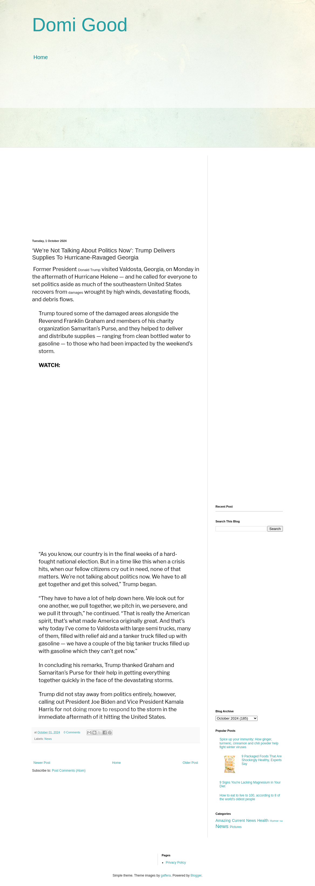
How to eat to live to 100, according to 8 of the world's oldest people (250, 797)
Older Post (190, 763)
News (48, 738)
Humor (274, 820)
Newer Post (41, 763)
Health (263, 820)
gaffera (166, 875)
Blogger (196, 875)
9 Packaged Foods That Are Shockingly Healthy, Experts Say (262, 760)
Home (40, 57)
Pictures (235, 827)
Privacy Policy (176, 862)
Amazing (223, 820)
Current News (244, 820)
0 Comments (72, 732)
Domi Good (80, 24)
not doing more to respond (96, 709)
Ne (281, 820)
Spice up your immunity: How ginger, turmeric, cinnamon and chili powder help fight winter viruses (249, 743)
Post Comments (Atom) (68, 770)
